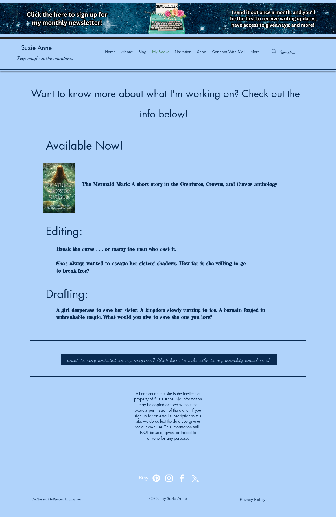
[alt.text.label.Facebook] (182, 478)
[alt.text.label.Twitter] (194, 478)
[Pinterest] (156, 478)
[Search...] (292, 52)
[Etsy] (144, 478)
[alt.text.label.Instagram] (169, 478)
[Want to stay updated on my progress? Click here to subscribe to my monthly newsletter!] (169, 359)
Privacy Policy (252, 499)
